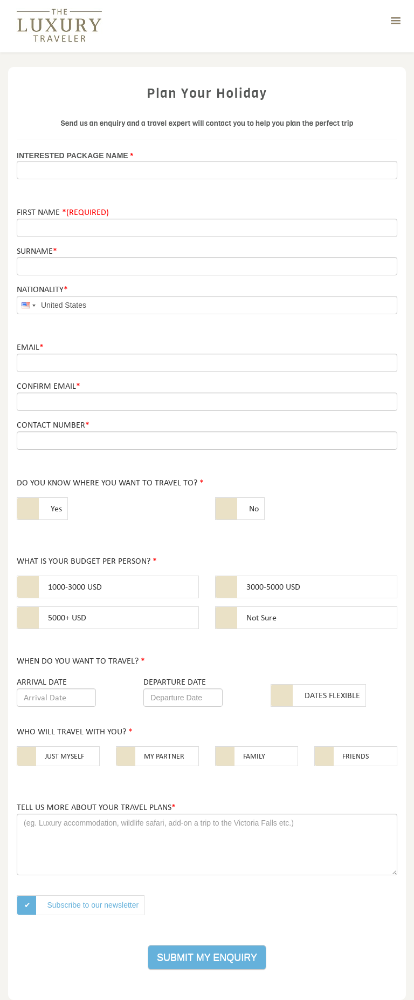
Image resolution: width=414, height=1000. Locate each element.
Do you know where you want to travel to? (110, 482)
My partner (164, 756)
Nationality (42, 289)
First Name (63, 212)
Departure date (174, 682)
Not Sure (261, 617)
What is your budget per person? (87, 561)
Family (254, 756)
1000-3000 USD (75, 587)
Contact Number (53, 425)
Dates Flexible (332, 695)
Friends (355, 756)
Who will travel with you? (75, 731)
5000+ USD (67, 617)
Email (30, 347)
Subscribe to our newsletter (93, 905)
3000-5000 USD (273, 587)
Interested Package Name (75, 155)
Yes (56, 508)
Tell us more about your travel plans (96, 807)
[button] (395, 21)
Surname (37, 251)
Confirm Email (48, 386)
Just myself (64, 756)
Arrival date (42, 682)
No (254, 508)
